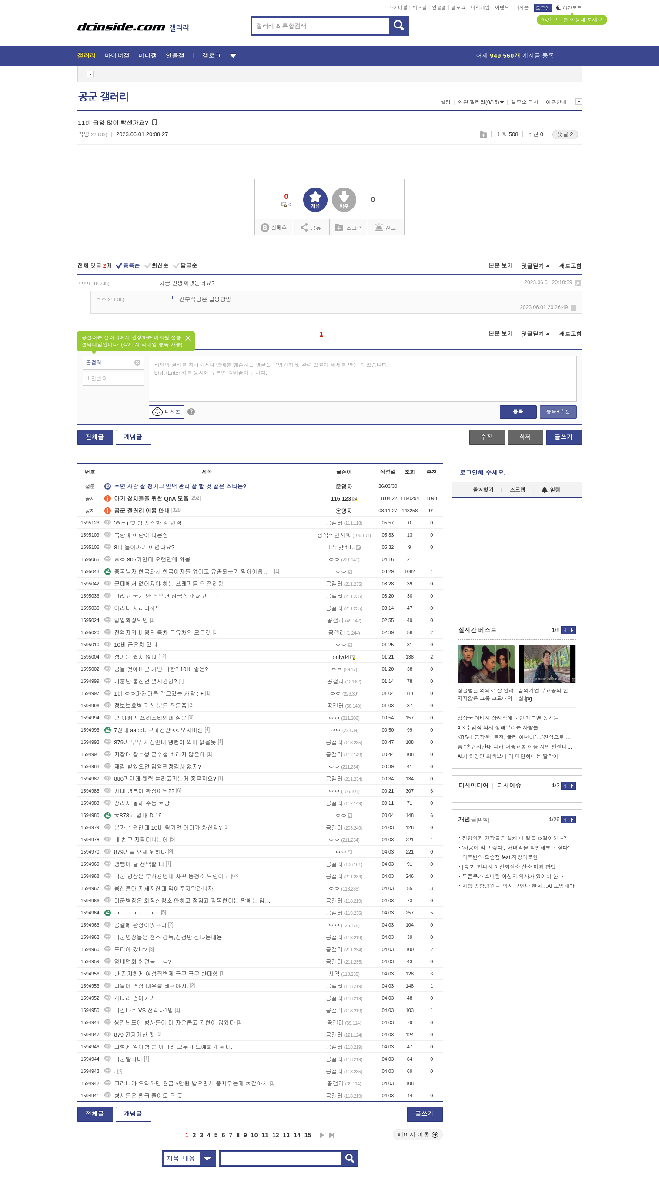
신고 (385, 227)
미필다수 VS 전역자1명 (138, 1010)
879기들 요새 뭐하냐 (135, 852)
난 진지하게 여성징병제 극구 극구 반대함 (161, 974)
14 (297, 1135)
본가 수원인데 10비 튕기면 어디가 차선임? (163, 827)
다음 (321, 1135)
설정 (445, 102)
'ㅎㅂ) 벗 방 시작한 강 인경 (142, 523)
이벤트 (502, 7)
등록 (518, 412)
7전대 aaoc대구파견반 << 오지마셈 (153, 730)
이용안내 (556, 102)
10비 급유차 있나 (130, 645)
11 (264, 1135)
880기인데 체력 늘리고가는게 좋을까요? (160, 779)
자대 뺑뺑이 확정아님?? (139, 791)
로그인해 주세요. (483, 472)
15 (307, 1135)
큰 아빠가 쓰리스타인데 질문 (145, 718)
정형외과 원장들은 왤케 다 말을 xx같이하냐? (514, 838)
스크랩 (483, 134)
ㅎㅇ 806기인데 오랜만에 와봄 (147, 559)
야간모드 (569, 7)
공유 (311, 227)
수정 (487, 437)
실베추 (273, 228)
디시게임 (480, 7)
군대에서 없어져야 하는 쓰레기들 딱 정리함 (164, 584)
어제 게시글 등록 (515, 55)
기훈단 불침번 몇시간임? (140, 681)
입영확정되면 (126, 620)
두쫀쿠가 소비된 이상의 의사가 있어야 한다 (513, 877)
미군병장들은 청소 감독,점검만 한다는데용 (163, 937)
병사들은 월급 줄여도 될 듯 (143, 1095)
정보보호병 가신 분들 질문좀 (145, 705)
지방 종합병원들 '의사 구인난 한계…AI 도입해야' (519, 886)
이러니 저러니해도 (132, 608)
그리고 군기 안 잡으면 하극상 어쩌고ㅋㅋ (161, 596)
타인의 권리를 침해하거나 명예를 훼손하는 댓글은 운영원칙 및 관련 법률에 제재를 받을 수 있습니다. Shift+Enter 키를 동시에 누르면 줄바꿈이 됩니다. (271, 369)
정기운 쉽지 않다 (130, 657)
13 (286, 1135)
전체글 (95, 437)
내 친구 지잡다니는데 (136, 840)
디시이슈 (509, 785)
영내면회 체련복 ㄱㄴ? (137, 961)
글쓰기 (564, 437)
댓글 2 (565, 134)
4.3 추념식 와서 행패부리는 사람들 (498, 728)
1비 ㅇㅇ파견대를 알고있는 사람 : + (154, 693)
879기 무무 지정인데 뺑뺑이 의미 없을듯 (160, 742)
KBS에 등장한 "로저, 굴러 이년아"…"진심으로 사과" (517, 737)
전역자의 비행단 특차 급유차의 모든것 (157, 632)
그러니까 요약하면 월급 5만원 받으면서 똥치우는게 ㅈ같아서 (186, 1083)
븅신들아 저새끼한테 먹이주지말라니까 (158, 888)
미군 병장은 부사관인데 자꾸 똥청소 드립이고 (166, 876)
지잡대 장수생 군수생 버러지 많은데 (154, 754)
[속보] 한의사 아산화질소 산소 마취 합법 (509, 867)
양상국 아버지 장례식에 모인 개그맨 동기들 (508, 718)
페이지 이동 (418, 1134)
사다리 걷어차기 (129, 998)
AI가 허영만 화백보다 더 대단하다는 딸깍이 (508, 756)
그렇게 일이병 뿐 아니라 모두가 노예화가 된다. (168, 1047)
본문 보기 (500, 265)
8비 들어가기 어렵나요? (139, 547)
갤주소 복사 (525, 102)
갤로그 (459, 7)
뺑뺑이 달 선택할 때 (134, 864)
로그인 (543, 7)
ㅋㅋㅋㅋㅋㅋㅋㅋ (131, 913)
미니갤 (419, 7)
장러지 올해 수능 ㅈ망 (137, 803)
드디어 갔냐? (125, 949)
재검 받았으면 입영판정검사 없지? (152, 766)
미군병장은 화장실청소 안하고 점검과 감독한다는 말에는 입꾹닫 (188, 900)
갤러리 (86, 55)
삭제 (578, 283)
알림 (551, 490)
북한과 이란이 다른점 (136, 535)
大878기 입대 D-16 (132, 815)
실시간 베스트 (477, 630)
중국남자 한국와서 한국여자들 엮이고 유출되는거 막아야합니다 (188, 571)
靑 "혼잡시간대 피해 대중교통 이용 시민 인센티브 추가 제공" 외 (517, 747)
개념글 (133, 437)
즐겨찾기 (483, 490)
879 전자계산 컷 (129, 1035)
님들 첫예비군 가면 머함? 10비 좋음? (156, 669)
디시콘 (522, 7)
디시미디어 (473, 785)
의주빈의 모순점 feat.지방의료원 (500, 857)
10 (254, 1135)
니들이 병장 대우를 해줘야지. (146, 986)
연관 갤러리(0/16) (481, 102)
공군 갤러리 (103, 97)
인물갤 (439, 7)
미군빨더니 (123, 1059)
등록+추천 (558, 412)
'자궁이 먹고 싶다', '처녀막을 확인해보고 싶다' (515, 848)
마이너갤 (398, 7)
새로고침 (570, 266)
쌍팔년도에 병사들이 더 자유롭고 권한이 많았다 (169, 1022)
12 (275, 1135)
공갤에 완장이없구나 (135, 925)
